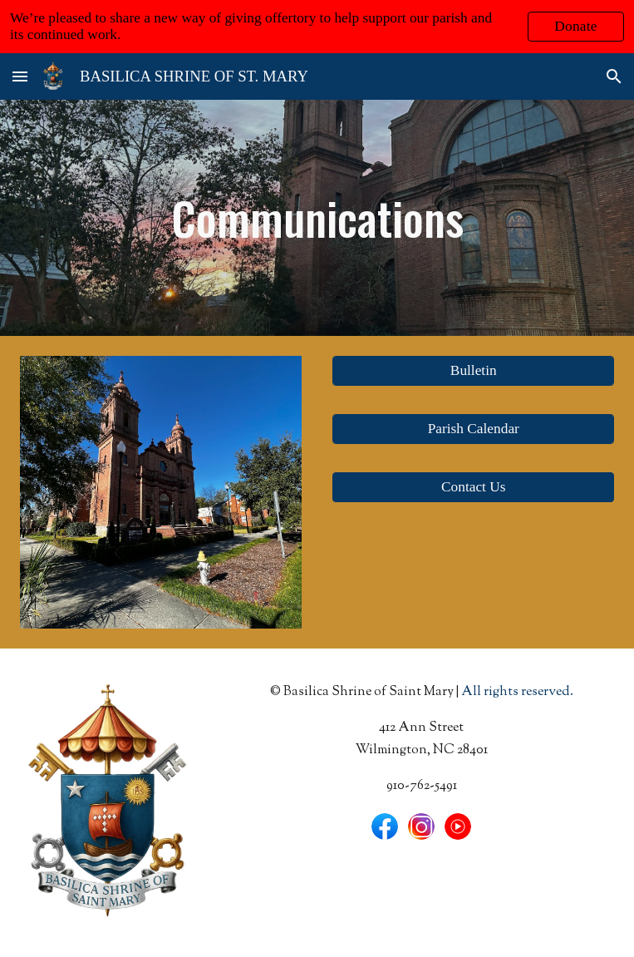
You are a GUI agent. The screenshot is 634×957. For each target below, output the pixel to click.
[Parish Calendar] (473, 429)
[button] (20, 76)
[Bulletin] (473, 371)
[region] (317, 26)
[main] (317, 218)
